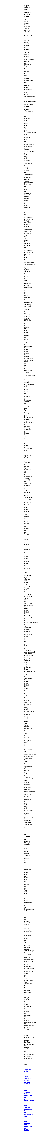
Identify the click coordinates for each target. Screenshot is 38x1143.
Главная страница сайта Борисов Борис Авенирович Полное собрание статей (28, 1075)
